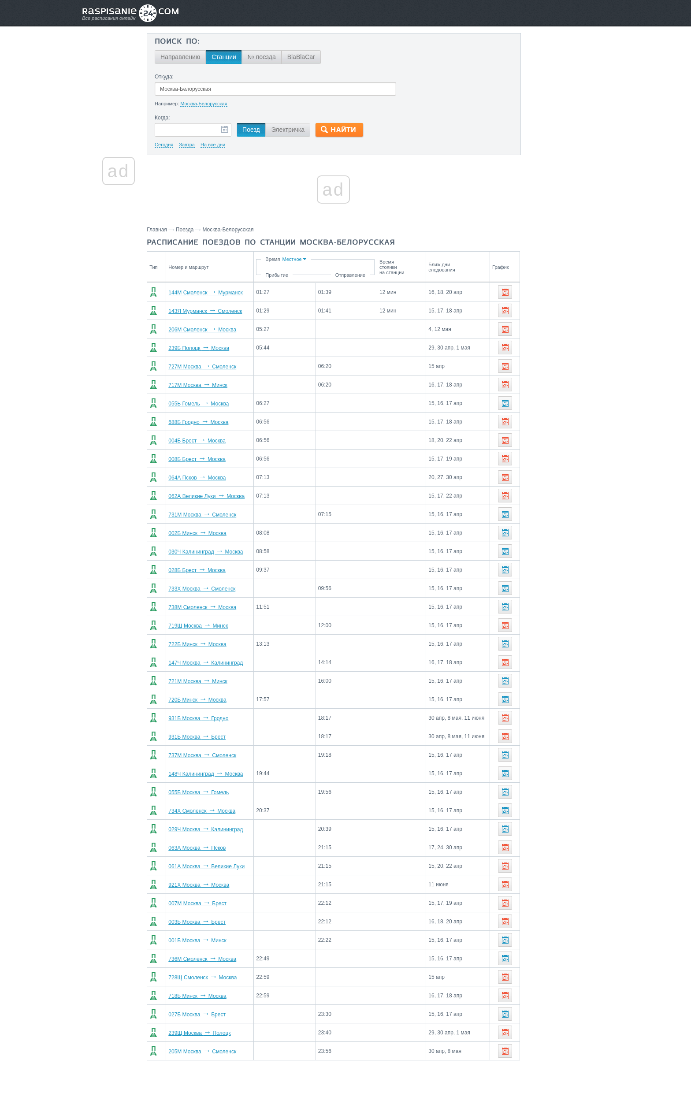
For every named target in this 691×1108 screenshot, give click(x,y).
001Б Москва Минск (210, 940)
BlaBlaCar (318, 56)
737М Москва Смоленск (215, 755)
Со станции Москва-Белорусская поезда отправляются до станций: (551, 326)
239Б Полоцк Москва (211, 348)
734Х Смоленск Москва (214, 811)
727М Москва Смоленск (215, 367)
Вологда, (516, 386)
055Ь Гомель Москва (211, 404)
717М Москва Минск (210, 385)
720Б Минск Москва (210, 700)
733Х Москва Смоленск (214, 589)
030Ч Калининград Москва (218, 552)
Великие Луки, (564, 360)
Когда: (179, 118)
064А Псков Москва (209, 478)
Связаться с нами (346, 1082)
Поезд (268, 129)
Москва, (539, 373)
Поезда (203, 230)
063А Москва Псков (209, 848)
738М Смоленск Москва (215, 607)
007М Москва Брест (210, 903)
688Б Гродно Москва (211, 422)
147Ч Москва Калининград (218, 663)
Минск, (545, 346)
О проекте (388, 1082)
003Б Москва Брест (209, 922)
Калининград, (523, 360)
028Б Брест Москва (209, 570)
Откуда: (181, 77)
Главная (175, 230)
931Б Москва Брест (209, 737)
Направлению (197, 56)
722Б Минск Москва (210, 644)
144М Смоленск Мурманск (218, 293)
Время (294, 259)
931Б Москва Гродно (211, 718)
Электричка (305, 129)
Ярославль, (547, 386)
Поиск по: (194, 42)
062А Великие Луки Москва (219, 496)
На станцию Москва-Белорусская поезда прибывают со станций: (546, 411)
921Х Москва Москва (211, 885)
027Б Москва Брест (209, 1014)
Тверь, (562, 373)
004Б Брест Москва (209, 441)
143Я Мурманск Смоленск (218, 311)
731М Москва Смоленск (215, 515)
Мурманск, (587, 373)
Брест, (566, 346)
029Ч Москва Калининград (218, 829)
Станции (241, 56)
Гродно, (515, 457)
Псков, (596, 360)
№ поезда (279, 56)
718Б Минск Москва (210, 996)
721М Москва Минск (210, 681)
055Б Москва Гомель (211, 792)
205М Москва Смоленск (215, 1052)
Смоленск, (519, 346)
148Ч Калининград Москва (218, 774)
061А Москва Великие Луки (219, 866)
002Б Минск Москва (210, 533)
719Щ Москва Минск (211, 626)
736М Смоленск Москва (215, 959)
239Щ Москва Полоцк (212, 1033)
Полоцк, (515, 373)
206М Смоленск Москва (215, 330)
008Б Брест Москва (209, 459)
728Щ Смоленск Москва (215, 977)
